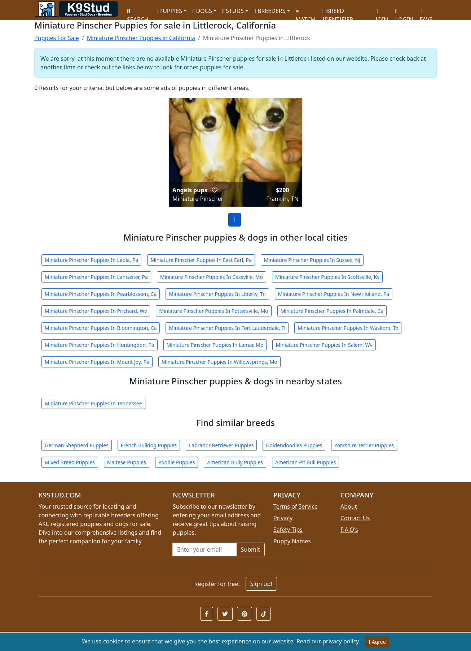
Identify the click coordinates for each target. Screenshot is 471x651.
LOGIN (404, 12)
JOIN (382, 12)
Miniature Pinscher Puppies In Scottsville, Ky (327, 276)
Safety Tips (288, 530)
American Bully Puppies (235, 462)
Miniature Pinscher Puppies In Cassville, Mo (211, 276)
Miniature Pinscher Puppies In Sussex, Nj (312, 259)
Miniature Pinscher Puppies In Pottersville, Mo (213, 310)
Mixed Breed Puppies (70, 462)
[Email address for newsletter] (204, 549)
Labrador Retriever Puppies (221, 445)
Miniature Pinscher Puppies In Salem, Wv (324, 344)
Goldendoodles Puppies (294, 445)
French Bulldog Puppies (149, 445)
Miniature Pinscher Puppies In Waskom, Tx (348, 327)
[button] (214, 190)
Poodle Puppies (176, 462)
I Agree (377, 641)
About (348, 506)
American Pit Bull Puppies (305, 462)
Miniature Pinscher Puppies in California (141, 38)
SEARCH (138, 12)
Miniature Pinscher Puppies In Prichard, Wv (96, 310)
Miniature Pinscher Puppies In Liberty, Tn (217, 293)
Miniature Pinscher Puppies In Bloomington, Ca (101, 327)
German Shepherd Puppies (77, 445)
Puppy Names (292, 541)
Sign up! (261, 584)
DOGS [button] (202, 11)
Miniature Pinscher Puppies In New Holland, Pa (333, 293)
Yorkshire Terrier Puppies (364, 445)
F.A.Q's (349, 530)
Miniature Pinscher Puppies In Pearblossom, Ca (101, 293)
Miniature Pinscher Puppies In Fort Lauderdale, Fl (227, 327)
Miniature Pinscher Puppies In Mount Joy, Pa (97, 361)
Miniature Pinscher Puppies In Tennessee (93, 403)
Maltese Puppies (126, 462)
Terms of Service (295, 506)
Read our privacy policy (327, 641)
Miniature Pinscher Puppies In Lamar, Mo (215, 344)
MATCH (305, 12)
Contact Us (355, 518)
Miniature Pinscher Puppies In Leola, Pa (91, 259)
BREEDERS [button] (269, 11)
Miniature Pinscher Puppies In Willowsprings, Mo (219, 361)
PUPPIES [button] (168, 11)
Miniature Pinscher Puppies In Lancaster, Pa (96, 276)
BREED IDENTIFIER (337, 12)
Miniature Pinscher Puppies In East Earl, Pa (200, 259)
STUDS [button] (233, 11)
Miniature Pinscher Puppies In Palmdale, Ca (332, 310)
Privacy (282, 518)
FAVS (426, 12)
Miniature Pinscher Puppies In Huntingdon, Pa (99, 344)
